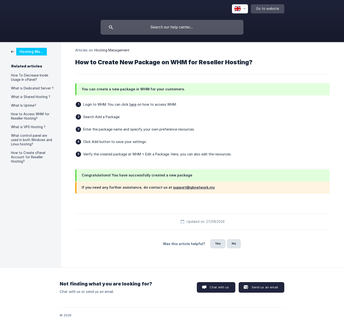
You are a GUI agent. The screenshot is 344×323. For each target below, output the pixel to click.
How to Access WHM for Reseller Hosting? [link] (30, 116)
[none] (240, 8)
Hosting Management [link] (111, 50)
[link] (29, 51)
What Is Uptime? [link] (23, 105)
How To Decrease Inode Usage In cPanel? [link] (29, 77)
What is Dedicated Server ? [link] (32, 88)
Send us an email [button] (265, 287)
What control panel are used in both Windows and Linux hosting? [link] (31, 140)
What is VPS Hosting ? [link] (28, 127)
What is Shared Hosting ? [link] (30, 97)
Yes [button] (218, 243)
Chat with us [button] (219, 287)
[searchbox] (172, 27)
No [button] (234, 243)
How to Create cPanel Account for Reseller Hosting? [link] (28, 157)
